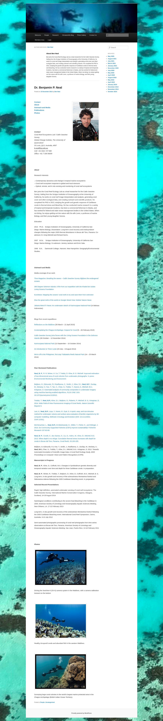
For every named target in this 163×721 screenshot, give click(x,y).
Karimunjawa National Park (44, 343)
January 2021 (112, 66)
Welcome (38, 35)
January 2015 (112, 84)
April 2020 (111, 75)
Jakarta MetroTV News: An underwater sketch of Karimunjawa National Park (62, 305)
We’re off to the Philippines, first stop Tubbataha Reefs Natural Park (59, 354)
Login (49, 40)
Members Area (39, 40)
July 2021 (111, 61)
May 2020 (111, 73)
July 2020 (111, 70)
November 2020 (113, 68)
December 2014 (113, 87)
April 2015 (111, 82)
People (46, 35)
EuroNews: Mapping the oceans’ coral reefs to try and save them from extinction (63, 295)
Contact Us (93, 35)
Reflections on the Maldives (44, 324)
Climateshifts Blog (68, 35)
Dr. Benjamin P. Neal (48, 87)
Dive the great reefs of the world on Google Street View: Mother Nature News (62, 300)
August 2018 (112, 77)
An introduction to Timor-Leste (45, 349)
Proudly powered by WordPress (81, 713)
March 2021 (112, 63)
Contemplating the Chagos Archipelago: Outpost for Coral (55, 330)
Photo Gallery (81, 35)
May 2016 (111, 80)
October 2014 (112, 91)
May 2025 (111, 56)
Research (55, 35)
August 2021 (112, 59)
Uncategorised (50, 702)
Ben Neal (50, 47)
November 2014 (113, 89)
